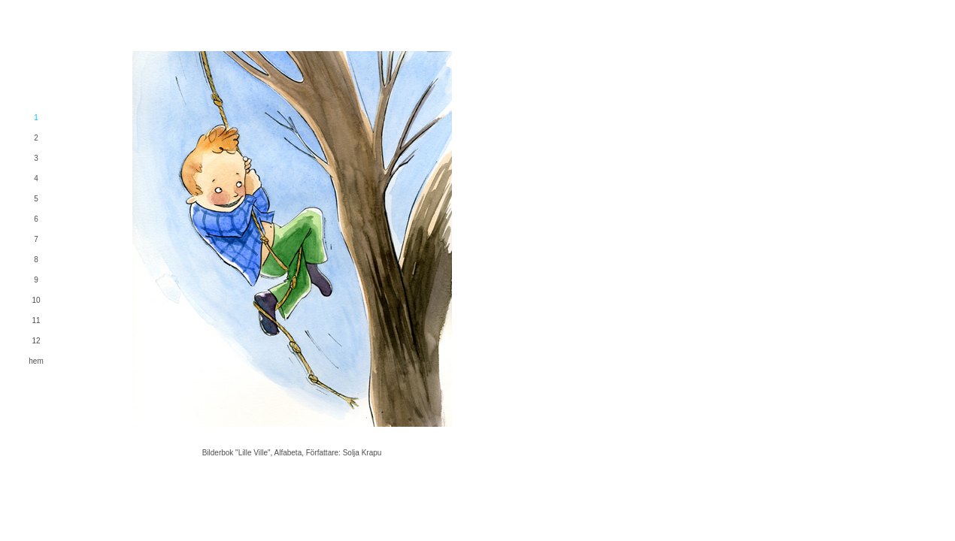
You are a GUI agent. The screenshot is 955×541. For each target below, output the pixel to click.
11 (36, 320)
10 (36, 300)
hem (36, 361)
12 (36, 341)
